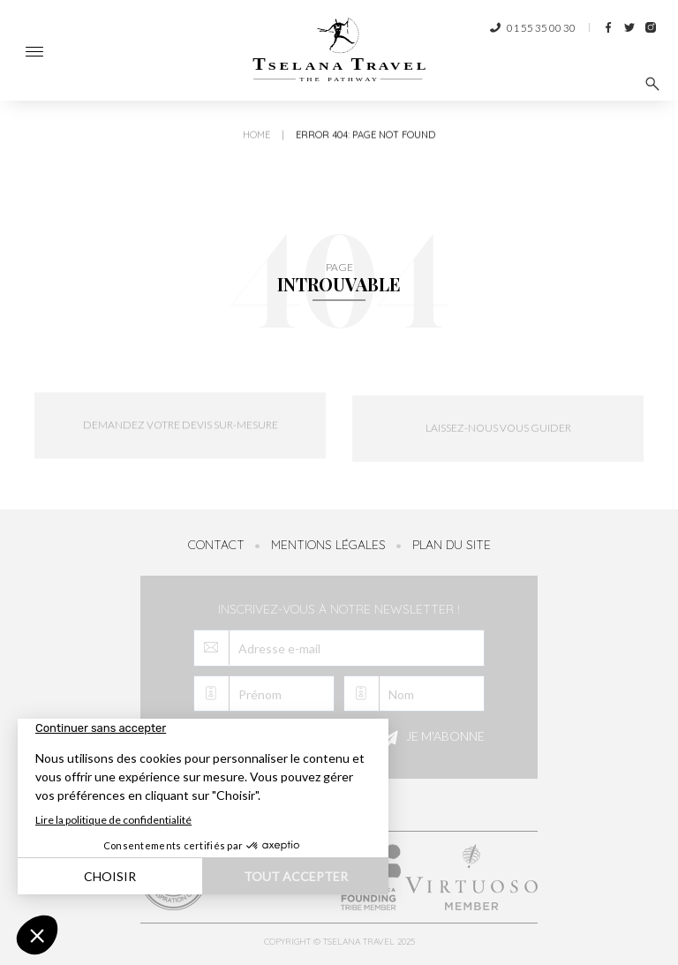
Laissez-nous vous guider (498, 444)
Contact (216, 545)
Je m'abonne (431, 738)
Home (256, 146)
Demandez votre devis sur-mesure (180, 435)
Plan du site (451, 545)
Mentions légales (328, 545)
